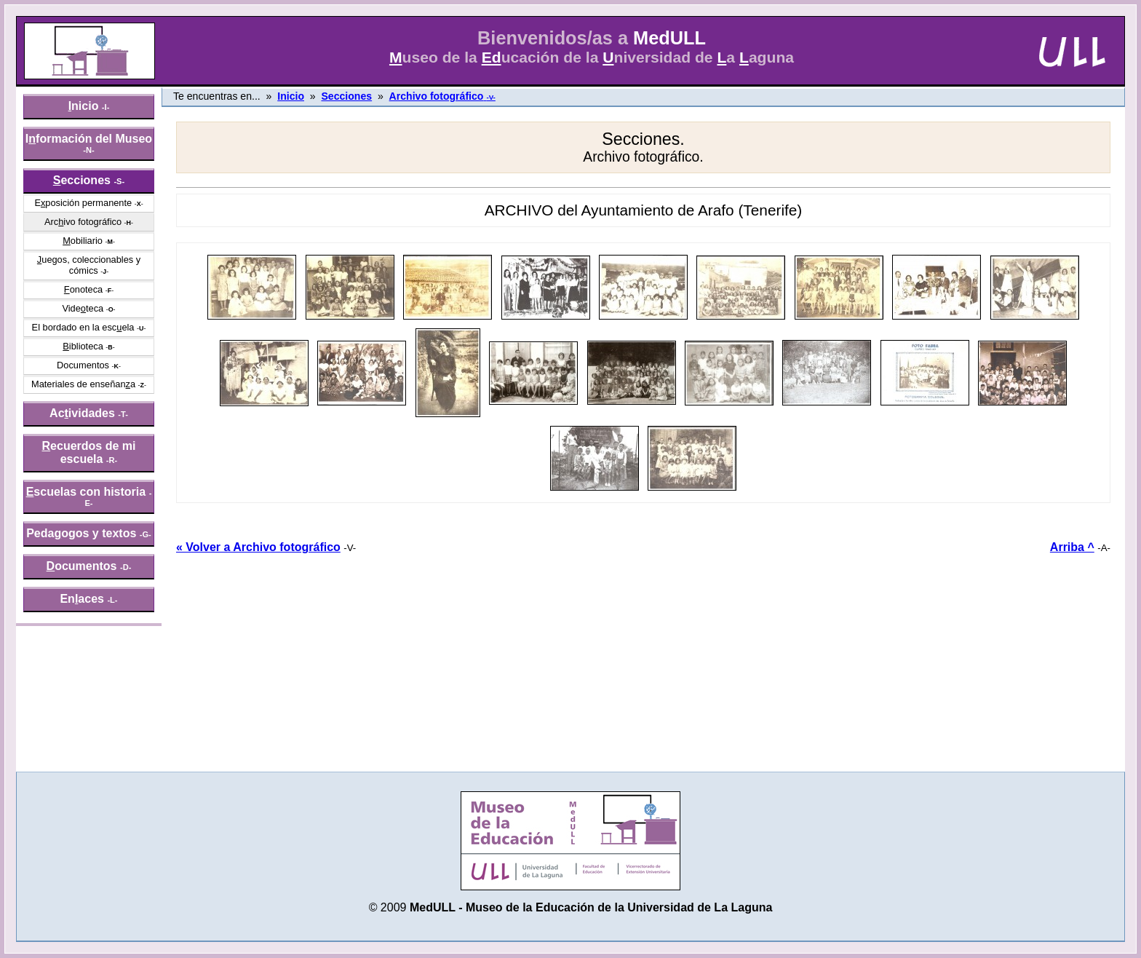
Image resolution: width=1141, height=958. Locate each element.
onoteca (83, 289)
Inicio (290, 96)
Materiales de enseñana (83, 384)
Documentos (83, 365)
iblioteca (83, 346)
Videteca (82, 308)
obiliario (83, 240)
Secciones (346, 96)
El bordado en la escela (83, 327)
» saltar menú (47, 10)
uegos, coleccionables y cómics (88, 265)
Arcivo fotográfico (83, 221)
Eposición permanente (83, 202)
